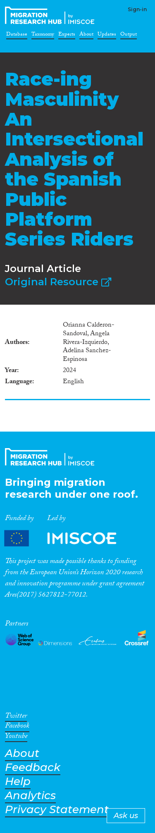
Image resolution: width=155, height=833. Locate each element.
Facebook (17, 727)
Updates (107, 35)
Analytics (30, 795)
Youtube (16, 737)
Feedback (32, 767)
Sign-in (137, 9)
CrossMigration (51, 15)
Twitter (16, 717)
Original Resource (58, 282)
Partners (67, 538)
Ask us (126, 815)
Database (16, 35)
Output (128, 35)
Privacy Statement (57, 809)
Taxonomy (42, 35)
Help (18, 781)
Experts (66, 35)
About (86, 35)
